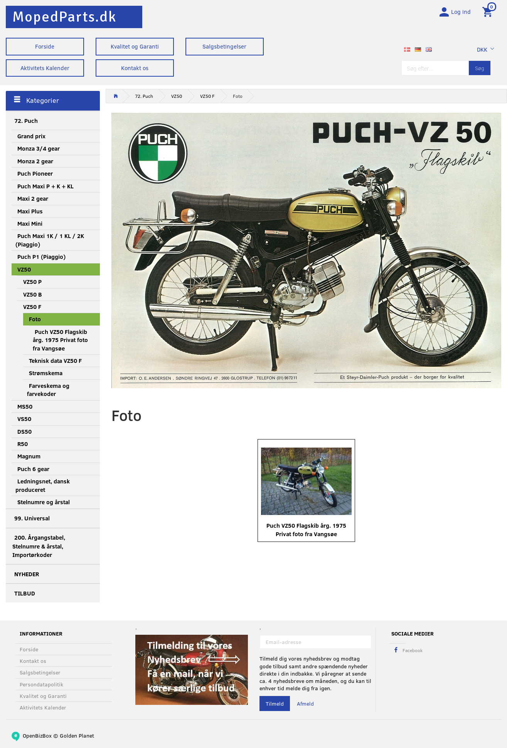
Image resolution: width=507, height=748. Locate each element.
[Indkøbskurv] (489, 12)
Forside (44, 46)
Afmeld (305, 703)
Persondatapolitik (41, 684)
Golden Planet (77, 735)
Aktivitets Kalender (44, 68)
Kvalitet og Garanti (135, 46)
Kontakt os (134, 68)
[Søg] (479, 70)
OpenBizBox (37, 735)
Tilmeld (275, 703)
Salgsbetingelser (224, 46)
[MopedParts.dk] (64, 17)
